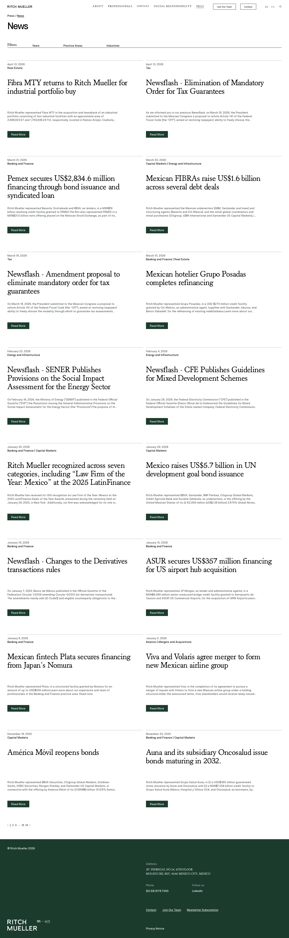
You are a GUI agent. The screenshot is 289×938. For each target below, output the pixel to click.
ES (266, 7)
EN (273, 7)
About (107, 6)
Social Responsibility (175, 6)
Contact (248, 6)
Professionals (127, 6)
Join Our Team (224, 6)
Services (148, 6)
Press (200, 6)
